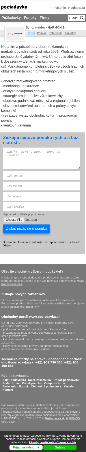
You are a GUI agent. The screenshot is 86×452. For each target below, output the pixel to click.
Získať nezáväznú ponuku (26, 228)
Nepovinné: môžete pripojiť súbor (24, 214)
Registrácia (76, 7)
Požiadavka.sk (55, 418)
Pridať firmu (10, 382)
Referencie (55, 33)
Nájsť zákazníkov (40, 378)
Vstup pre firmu (54, 382)
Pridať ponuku (31, 382)
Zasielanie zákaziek (15, 385)
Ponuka (42, 33)
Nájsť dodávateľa (14, 378)
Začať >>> (32, 306)
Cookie (68, 385)
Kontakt (7, 388)
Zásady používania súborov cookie (52, 442)
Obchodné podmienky (46, 385)
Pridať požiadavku (66, 378)
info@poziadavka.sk (17, 362)
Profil (31, 33)
